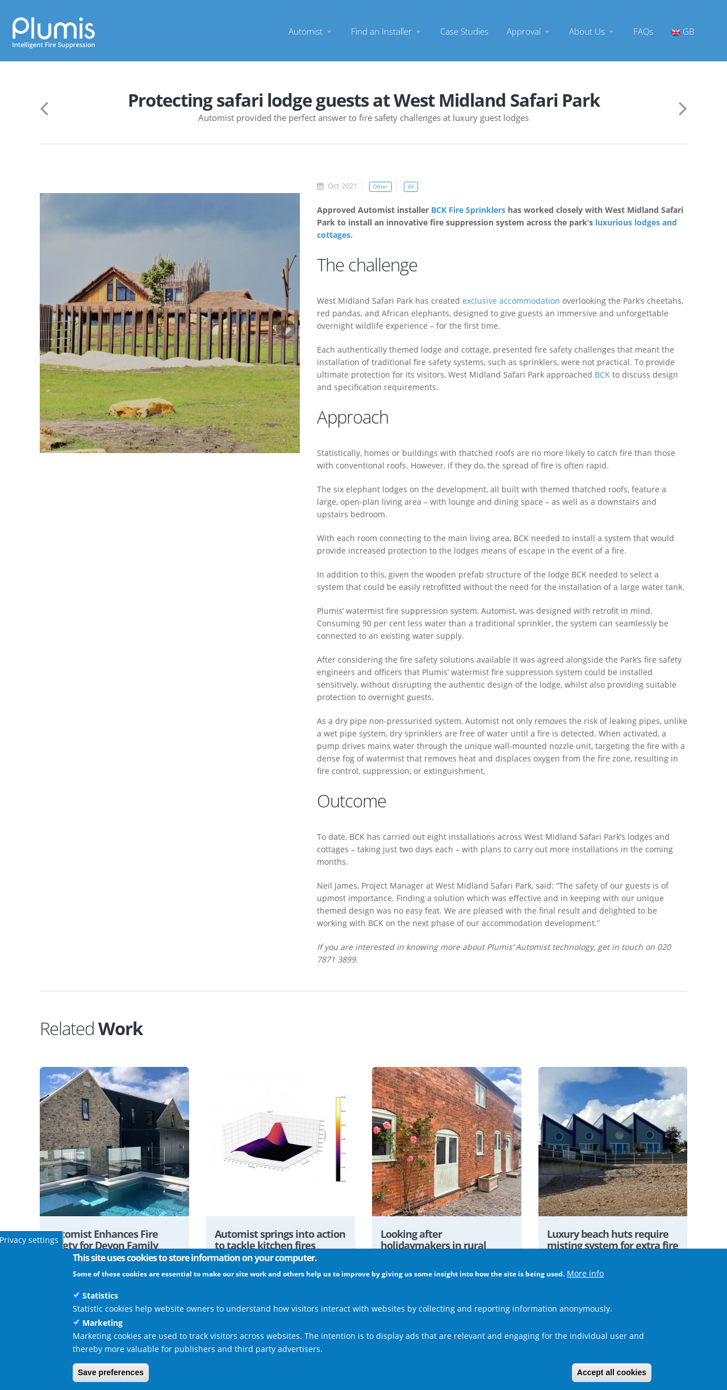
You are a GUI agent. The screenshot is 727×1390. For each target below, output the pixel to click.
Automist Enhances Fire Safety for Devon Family (108, 1240)
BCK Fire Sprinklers (468, 209)
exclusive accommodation (511, 300)
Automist (311, 31)
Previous (50, 324)
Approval (529, 31)
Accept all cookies (611, 1372)
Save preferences (111, 1372)
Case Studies (464, 31)
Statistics (100, 1295)
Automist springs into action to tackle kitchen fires (274, 1246)
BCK (602, 374)
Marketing (102, 1322)
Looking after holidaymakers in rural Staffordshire (438, 1246)
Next (280, 324)
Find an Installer (386, 31)
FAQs (643, 31)
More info (585, 1273)
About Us (592, 31)
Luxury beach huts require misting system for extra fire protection (607, 1246)
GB (682, 31)
